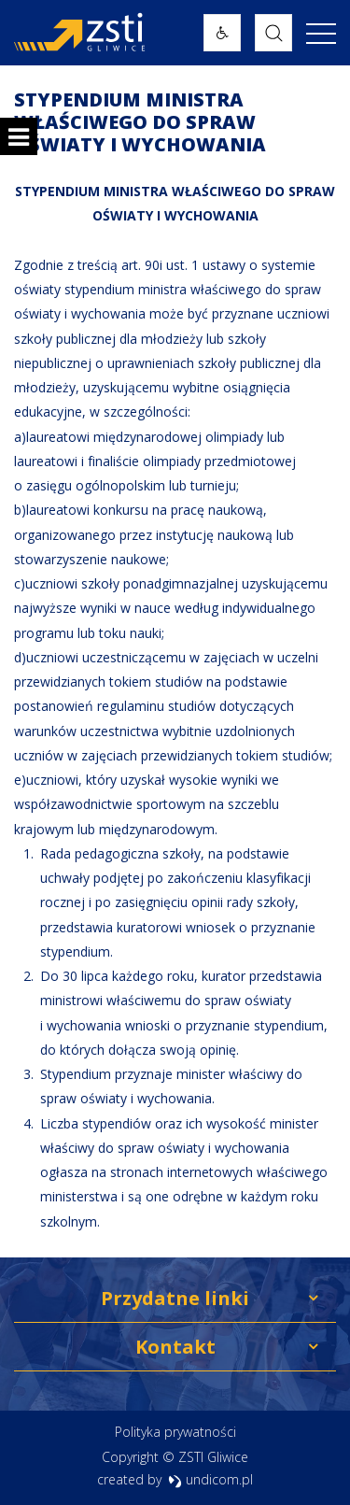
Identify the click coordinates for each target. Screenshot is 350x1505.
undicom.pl (210, 1479)
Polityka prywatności (175, 1432)
